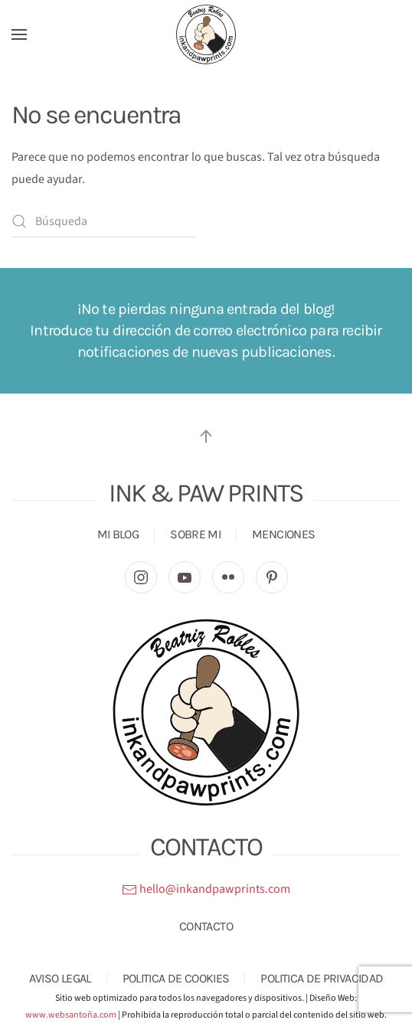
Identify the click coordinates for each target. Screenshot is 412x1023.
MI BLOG (118, 534)
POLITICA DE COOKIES (176, 978)
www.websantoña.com (70, 1014)
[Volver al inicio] (206, 34)
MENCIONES (283, 534)
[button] (19, 34)
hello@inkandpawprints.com (206, 889)
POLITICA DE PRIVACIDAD (321, 978)
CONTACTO (206, 926)
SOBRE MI (195, 534)
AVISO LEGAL (60, 978)
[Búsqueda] (103, 221)
